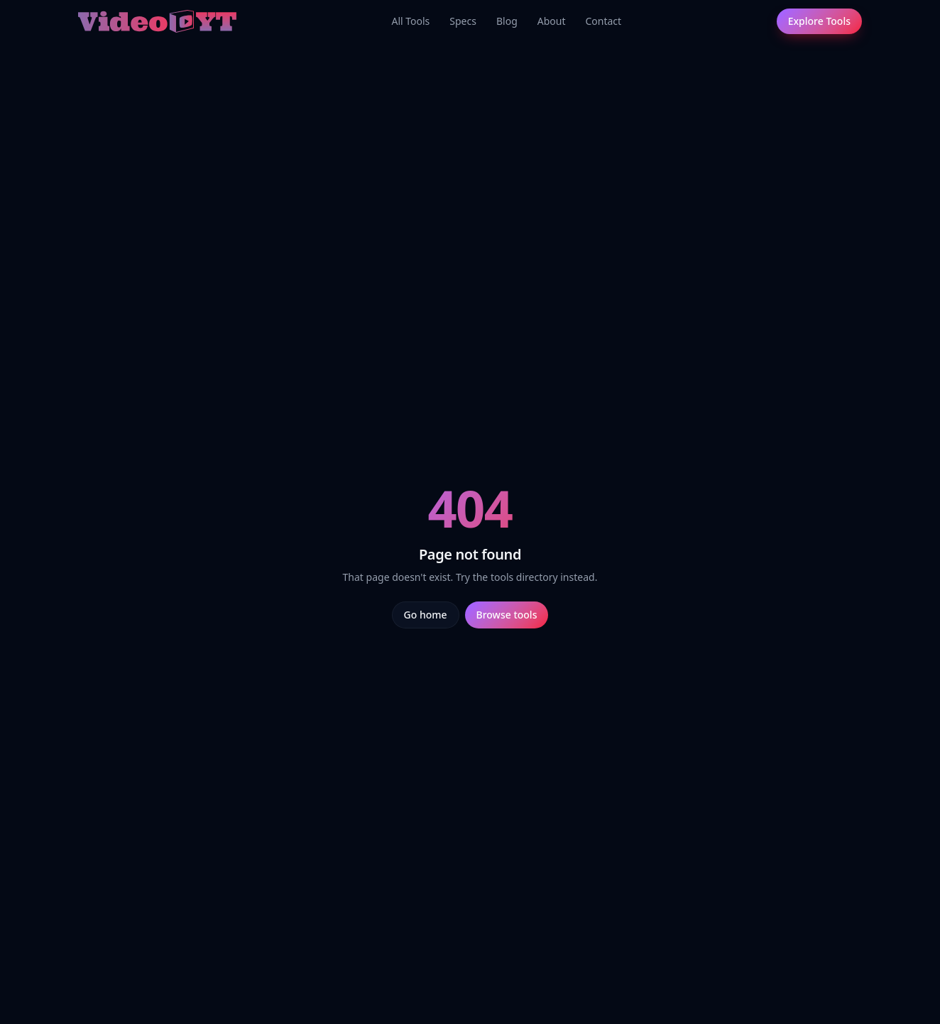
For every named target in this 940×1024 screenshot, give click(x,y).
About (551, 21)
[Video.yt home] (157, 21)
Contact (603, 21)
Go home (425, 614)
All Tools (410, 21)
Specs (462, 21)
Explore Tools (819, 21)
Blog (507, 21)
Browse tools (506, 614)
